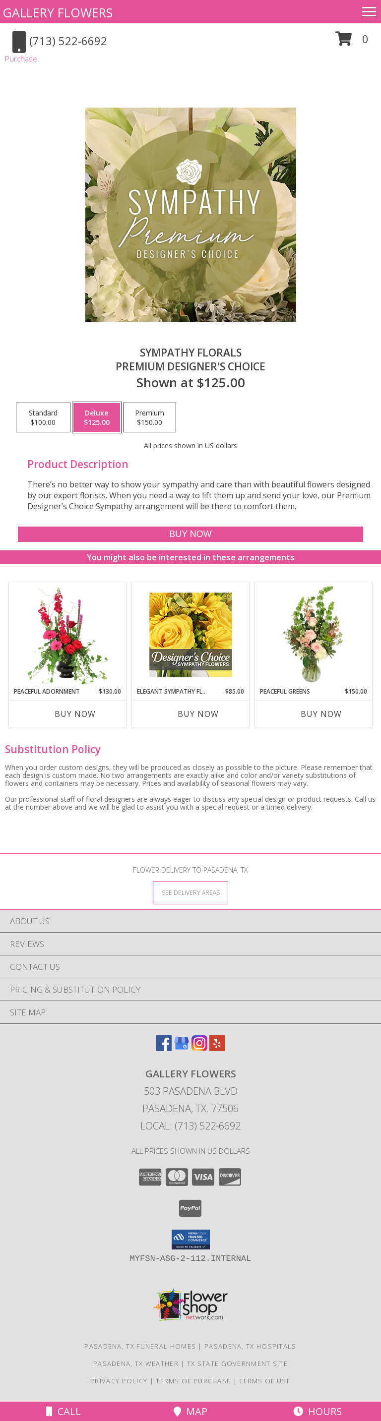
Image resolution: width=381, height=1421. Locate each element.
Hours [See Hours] (317, 1411)
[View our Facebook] (164, 1048)
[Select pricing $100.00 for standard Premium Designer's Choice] (43, 417)
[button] (352, 42)
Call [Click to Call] (63, 1411)
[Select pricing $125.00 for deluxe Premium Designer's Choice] (96, 417)
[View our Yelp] (217, 1048)
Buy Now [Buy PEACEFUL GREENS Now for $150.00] (321, 714)
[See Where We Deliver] (190, 892)
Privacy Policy (118, 1380)
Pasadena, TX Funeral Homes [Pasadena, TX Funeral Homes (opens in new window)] (140, 1346)
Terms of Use (265, 1380)
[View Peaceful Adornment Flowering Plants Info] (67, 635)
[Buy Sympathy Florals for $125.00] (190, 534)
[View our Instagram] (199, 1048)
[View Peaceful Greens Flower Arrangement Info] (313, 635)
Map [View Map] (190, 1411)
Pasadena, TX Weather (136, 1363)
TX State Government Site (237, 1363)
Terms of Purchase (193, 1380)
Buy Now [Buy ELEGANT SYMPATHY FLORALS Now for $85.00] (198, 714)
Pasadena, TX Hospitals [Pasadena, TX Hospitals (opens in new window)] (250, 1346)
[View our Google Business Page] (182, 1048)
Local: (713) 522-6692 (190, 1125)
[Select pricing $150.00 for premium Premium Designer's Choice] (150, 417)
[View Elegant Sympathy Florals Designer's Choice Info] (190, 635)
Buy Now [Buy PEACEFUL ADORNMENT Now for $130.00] (75, 714)
